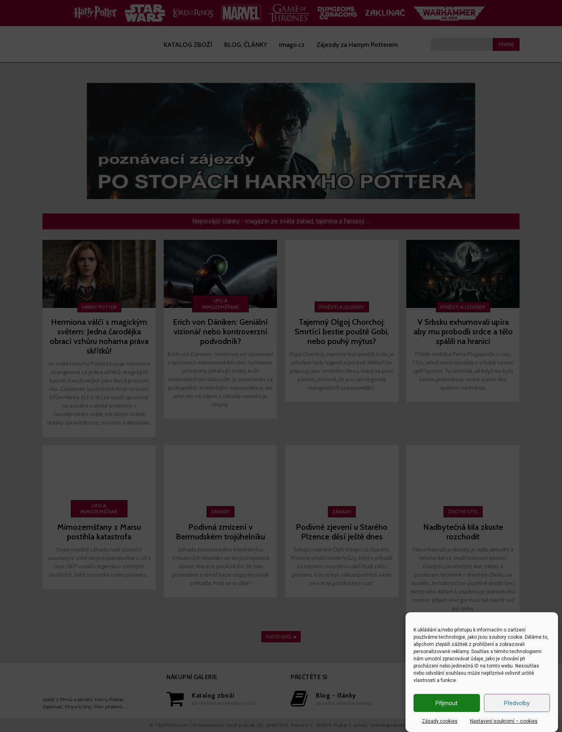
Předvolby (517, 703)
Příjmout (447, 703)
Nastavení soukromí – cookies (504, 721)
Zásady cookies (440, 721)
